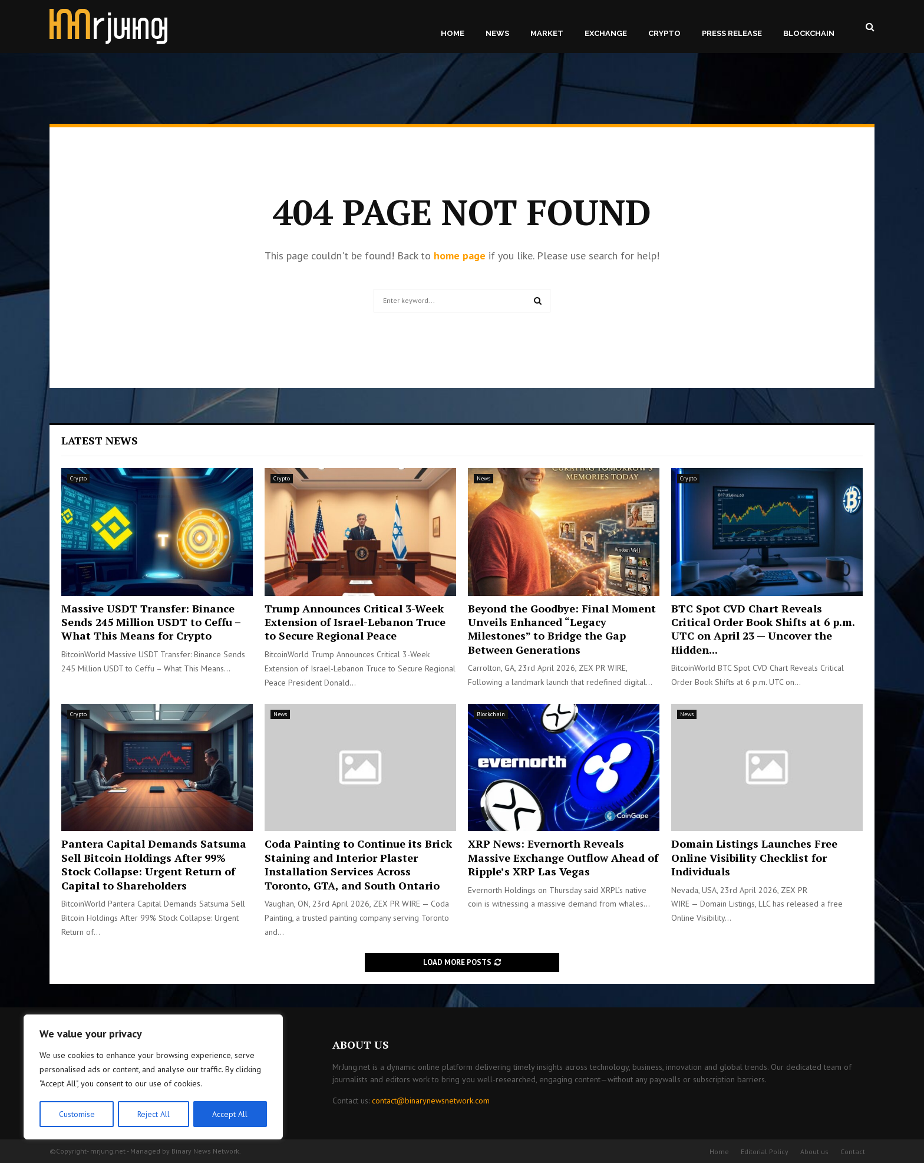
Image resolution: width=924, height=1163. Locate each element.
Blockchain (808, 33)
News (497, 33)
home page (460, 255)
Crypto (664, 33)
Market (546, 33)
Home (452, 33)
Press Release (732, 33)
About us (814, 1151)
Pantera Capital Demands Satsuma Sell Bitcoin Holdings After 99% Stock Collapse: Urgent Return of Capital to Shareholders (153, 864)
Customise (76, 1114)
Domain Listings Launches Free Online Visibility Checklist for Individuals (754, 857)
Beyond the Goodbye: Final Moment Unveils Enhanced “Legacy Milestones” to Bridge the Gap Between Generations (562, 629)
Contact (852, 1151)
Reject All (153, 1114)
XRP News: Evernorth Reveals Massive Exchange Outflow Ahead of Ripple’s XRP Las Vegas (563, 857)
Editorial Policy (764, 1151)
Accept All (230, 1114)
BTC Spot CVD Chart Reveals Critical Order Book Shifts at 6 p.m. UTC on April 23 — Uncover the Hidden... (762, 629)
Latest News (99, 440)
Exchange (606, 33)
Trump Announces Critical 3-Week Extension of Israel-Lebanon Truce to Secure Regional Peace (355, 622)
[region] (153, 1077)
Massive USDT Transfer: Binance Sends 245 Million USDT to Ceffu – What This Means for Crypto (150, 622)
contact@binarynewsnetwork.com (431, 1100)
